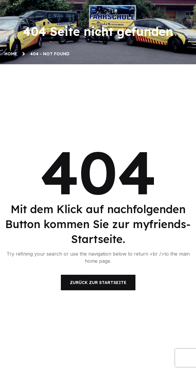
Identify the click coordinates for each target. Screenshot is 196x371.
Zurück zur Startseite (98, 282)
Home (12, 54)
